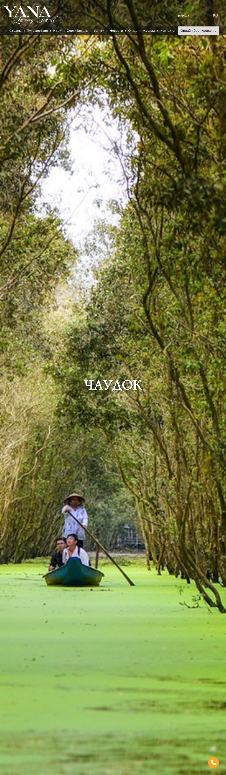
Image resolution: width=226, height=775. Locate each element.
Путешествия (37, 30)
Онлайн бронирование (199, 30)
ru (215, 15)
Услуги (99, 30)
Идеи (57, 30)
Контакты (167, 30)
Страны (15, 30)
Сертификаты (78, 30)
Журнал (149, 30)
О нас (132, 30)
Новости (116, 30)
